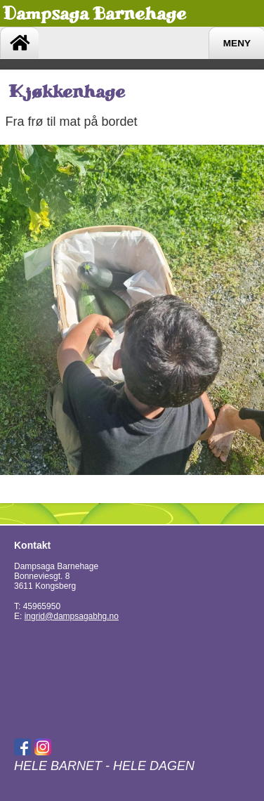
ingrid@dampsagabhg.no (72, 616)
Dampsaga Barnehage (94, 13)
